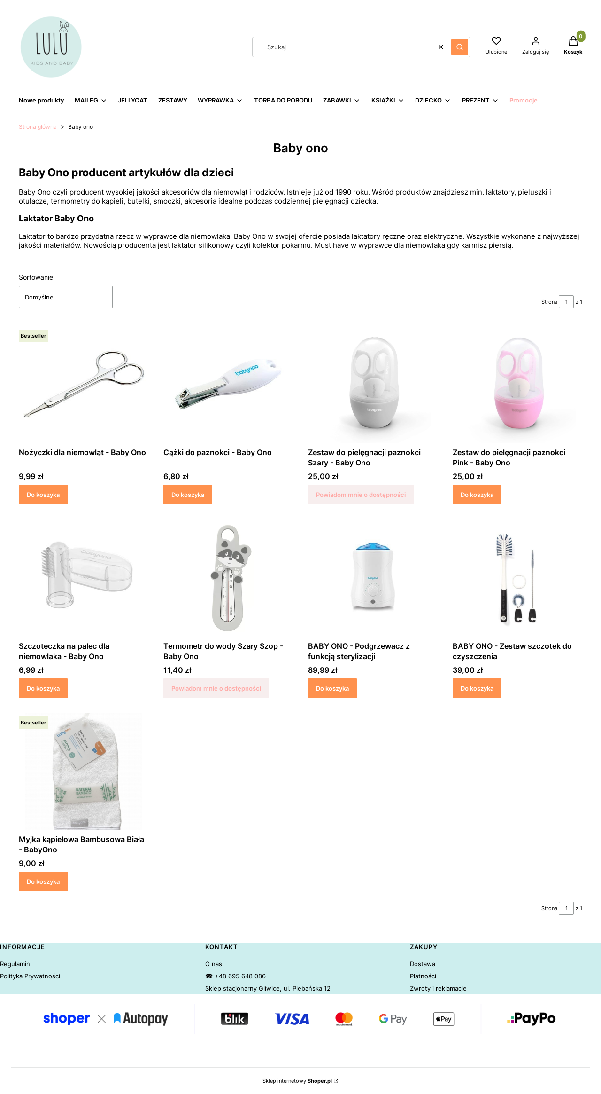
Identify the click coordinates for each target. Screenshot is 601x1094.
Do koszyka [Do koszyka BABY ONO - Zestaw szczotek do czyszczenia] (477, 688)
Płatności (423, 976)
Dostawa (422, 964)
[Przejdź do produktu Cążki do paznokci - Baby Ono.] (228, 384)
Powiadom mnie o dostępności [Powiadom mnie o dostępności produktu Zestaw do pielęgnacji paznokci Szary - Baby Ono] (361, 494)
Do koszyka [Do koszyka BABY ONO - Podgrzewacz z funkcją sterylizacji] (332, 688)
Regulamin (15, 964)
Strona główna (38, 126)
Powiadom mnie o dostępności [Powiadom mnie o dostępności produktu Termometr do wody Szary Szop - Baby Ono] (216, 688)
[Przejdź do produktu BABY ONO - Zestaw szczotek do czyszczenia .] (517, 578)
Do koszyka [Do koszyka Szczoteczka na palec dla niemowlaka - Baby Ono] (43, 688)
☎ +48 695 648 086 (235, 976)
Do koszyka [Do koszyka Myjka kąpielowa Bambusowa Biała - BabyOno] (43, 881)
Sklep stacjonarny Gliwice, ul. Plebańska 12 (268, 988)
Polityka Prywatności (30, 976)
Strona (549, 302)
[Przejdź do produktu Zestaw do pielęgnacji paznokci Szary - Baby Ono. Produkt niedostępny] (373, 384)
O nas (213, 964)
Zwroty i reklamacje (438, 988)
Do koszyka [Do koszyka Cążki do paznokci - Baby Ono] (187, 494)
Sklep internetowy (297, 1081)
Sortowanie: (37, 277)
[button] (459, 47)
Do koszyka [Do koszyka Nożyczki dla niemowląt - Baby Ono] (43, 494)
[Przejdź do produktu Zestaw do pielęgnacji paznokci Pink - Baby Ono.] (517, 384)
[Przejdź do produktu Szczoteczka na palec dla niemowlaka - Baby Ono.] (83, 578)
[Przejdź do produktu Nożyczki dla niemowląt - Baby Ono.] (83, 384)
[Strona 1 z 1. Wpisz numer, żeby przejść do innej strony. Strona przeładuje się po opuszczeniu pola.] (566, 301)
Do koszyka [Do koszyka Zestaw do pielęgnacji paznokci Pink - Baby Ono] (477, 494)
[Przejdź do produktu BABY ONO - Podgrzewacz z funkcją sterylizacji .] (373, 578)
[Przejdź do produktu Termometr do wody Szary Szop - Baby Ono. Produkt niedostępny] (228, 578)
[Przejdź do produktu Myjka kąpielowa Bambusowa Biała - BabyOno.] (83, 771)
